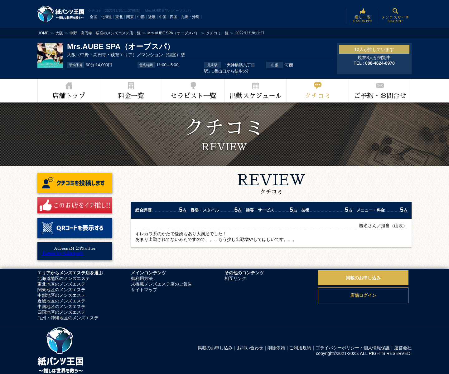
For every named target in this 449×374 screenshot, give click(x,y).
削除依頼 (276, 347)
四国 (173, 17)
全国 (93, 17)
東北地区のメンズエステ (61, 284)
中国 (163, 17)
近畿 (152, 17)
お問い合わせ (250, 347)
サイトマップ (144, 289)
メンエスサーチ (395, 15)
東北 (119, 17)
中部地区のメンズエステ (61, 295)
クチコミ (318, 95)
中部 (141, 17)
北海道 (106, 17)
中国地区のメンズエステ (61, 306)
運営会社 (403, 347)
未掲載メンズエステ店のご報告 (161, 284)
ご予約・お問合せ (380, 95)
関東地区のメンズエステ (61, 289)
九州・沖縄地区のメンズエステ (68, 317)
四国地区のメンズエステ (61, 312)
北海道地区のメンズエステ (63, 278)
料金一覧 (131, 95)
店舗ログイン (363, 295)
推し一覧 (362, 15)
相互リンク (235, 278)
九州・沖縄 (190, 17)
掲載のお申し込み (363, 277)
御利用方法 (142, 278)
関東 (130, 17)
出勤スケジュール (255, 95)
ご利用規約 (300, 347)
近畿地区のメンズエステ (61, 300)
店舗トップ (68, 95)
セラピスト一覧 (193, 95)
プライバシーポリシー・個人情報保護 (353, 347)
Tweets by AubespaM (62, 253)
